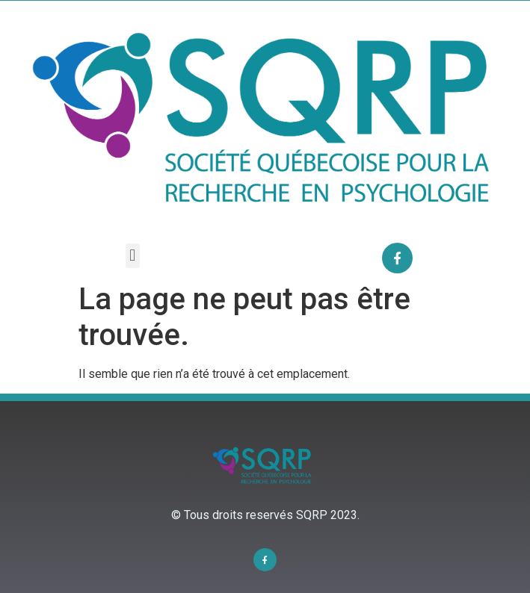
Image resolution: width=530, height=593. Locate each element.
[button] (133, 255)
